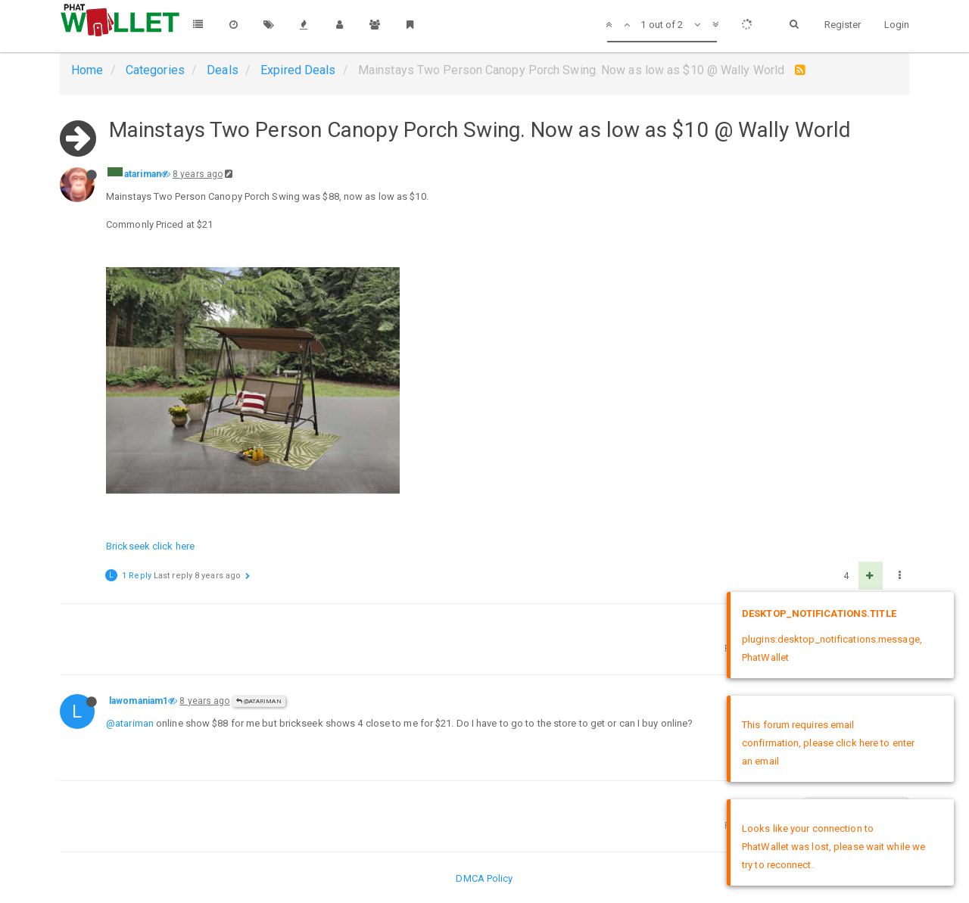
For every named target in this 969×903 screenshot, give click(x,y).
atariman (142, 174)
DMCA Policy (484, 878)
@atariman (259, 701)
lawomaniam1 (138, 701)
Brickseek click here (150, 546)
